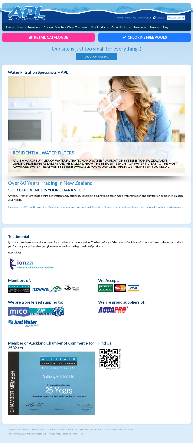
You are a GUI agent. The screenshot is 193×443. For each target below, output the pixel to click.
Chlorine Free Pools (147, 37)
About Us (130, 17)
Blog (165, 27)
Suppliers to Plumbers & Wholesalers (27, 429)
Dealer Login (176, 17)
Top (81, 433)
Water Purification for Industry (62, 429)
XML (75, 433)
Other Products (120, 27)
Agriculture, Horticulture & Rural (95, 429)
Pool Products (99, 27)
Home (119, 17)
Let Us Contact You (96, 56)
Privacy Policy (54, 433)
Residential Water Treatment (23, 27)
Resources (140, 27)
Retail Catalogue (51, 37)
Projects (155, 27)
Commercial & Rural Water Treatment (66, 27)
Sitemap (67, 433)
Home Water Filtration (123, 429)
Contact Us (144, 17)
